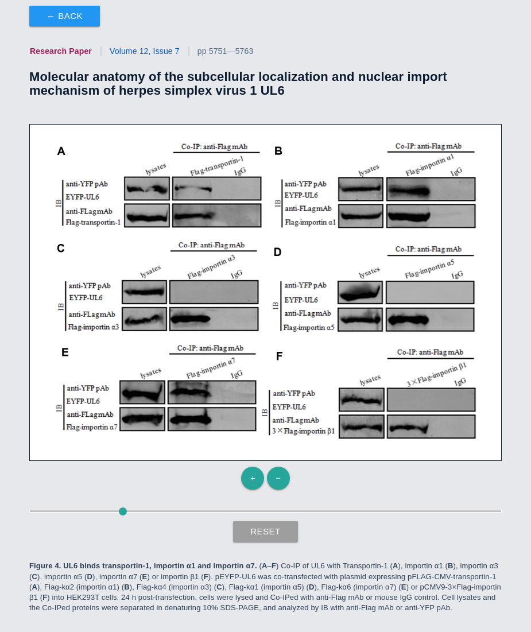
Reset (265, 531)
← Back (64, 16)
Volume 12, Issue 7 (145, 51)
